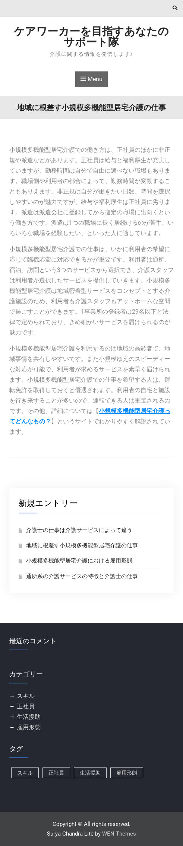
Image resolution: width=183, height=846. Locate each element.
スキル (26, 695)
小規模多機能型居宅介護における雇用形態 (79, 560)
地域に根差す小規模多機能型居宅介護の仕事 (82, 545)
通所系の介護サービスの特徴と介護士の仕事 (82, 576)
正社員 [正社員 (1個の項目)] (56, 773)
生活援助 (29, 716)
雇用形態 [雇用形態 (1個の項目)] (126, 773)
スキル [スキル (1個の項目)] (25, 773)
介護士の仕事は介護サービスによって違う (79, 530)
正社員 (26, 706)
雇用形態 (29, 727)
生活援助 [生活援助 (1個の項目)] (90, 773)
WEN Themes (119, 833)
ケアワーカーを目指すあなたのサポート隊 (91, 36)
